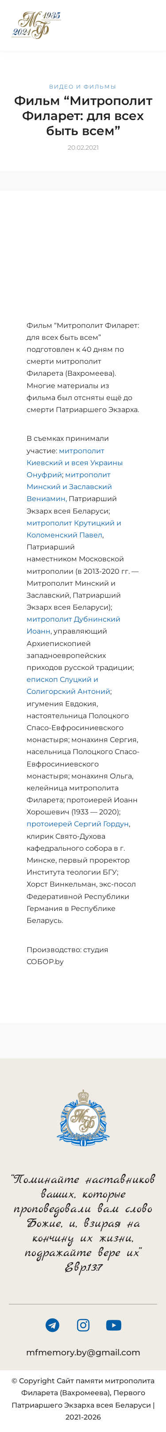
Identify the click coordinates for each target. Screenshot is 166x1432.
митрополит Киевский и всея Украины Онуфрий (75, 463)
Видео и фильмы (83, 86)
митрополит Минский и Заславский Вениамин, (69, 487)
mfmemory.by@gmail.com (83, 1352)
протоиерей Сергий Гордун (78, 824)
